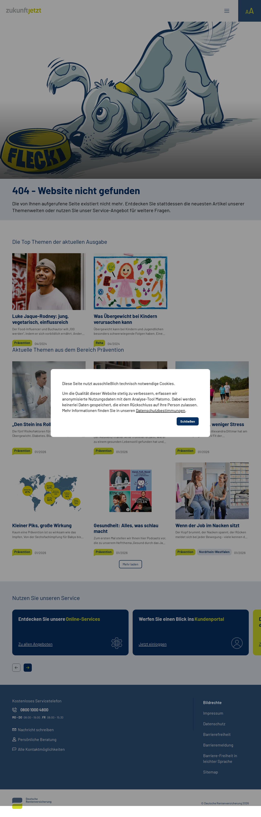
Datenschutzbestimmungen (160, 382)
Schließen (187, 393)
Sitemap (210, 771)
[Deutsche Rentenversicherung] (31, 803)
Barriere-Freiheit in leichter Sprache (220, 758)
